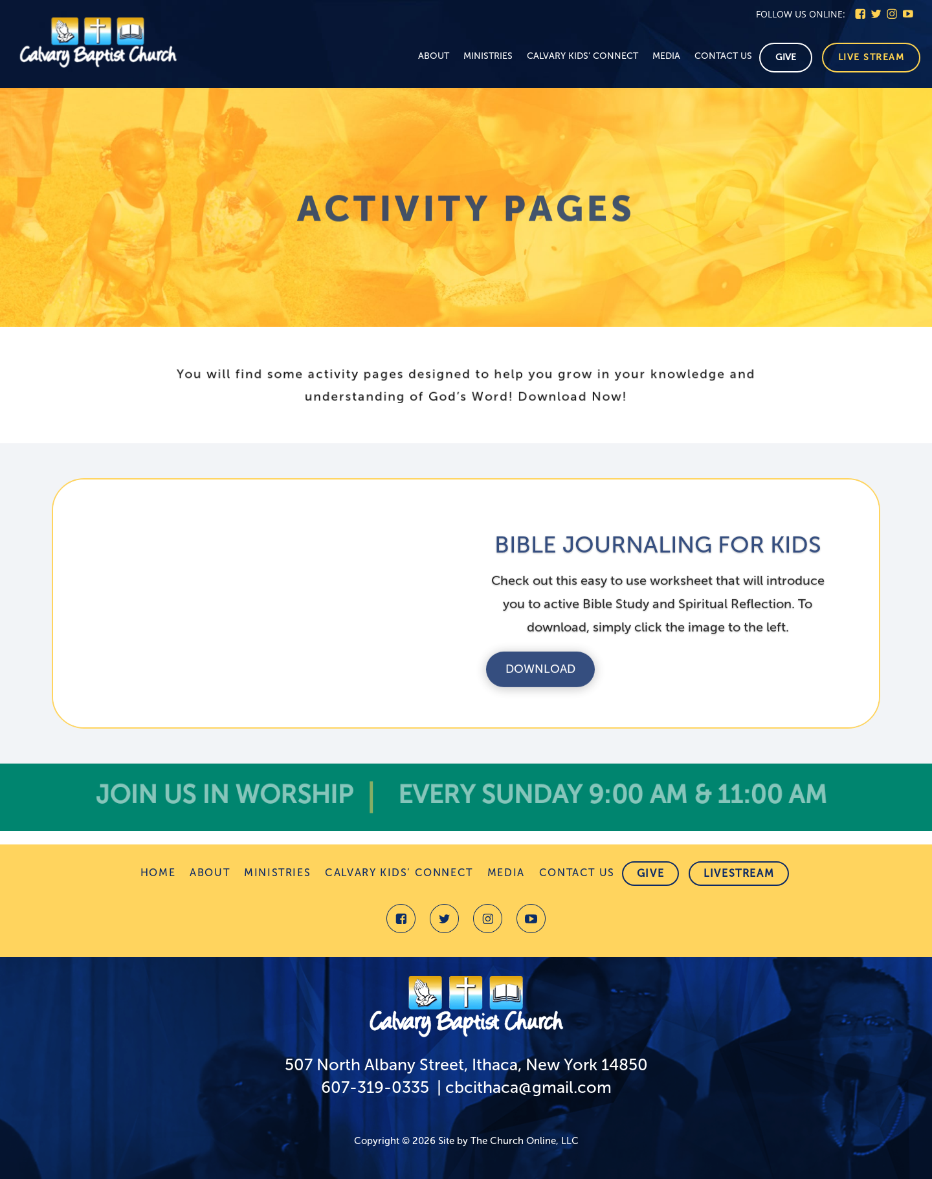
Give (785, 57)
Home (157, 873)
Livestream (739, 873)
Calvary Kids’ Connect (582, 56)
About (433, 56)
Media (666, 56)
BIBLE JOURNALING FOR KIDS (657, 560)
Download (540, 685)
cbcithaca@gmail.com (528, 1087)
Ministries (488, 56)
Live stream (871, 57)
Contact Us (723, 56)
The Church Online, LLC (525, 1141)
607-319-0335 (375, 1087)
